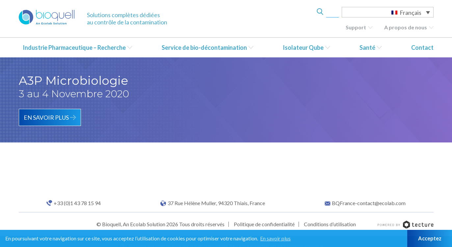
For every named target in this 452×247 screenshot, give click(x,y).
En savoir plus (46, 117)
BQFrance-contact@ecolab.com (369, 203)
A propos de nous (405, 27)
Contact (422, 47)
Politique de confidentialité (264, 224)
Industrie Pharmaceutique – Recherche (74, 47)
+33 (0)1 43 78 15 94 (77, 203)
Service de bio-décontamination (204, 47)
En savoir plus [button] (275, 238)
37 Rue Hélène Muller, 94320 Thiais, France (216, 203)
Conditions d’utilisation (330, 224)
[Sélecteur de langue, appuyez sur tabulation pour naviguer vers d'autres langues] (388, 12)
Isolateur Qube (303, 47)
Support (356, 27)
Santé (367, 47)
